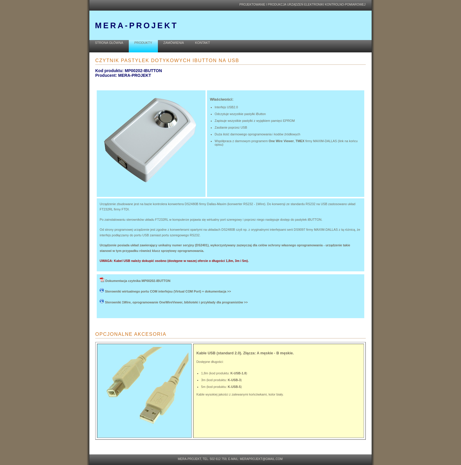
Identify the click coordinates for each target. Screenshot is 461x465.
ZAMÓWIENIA (173, 42)
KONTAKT (202, 42)
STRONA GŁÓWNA (109, 42)
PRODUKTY (143, 42)
